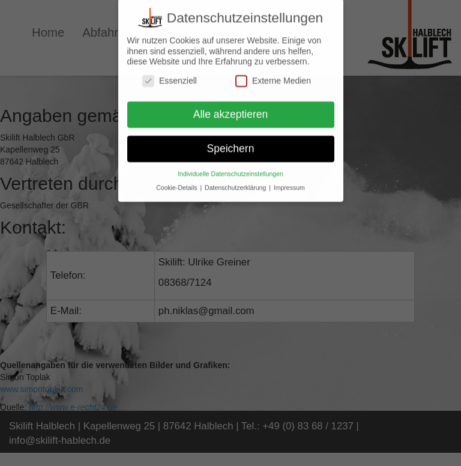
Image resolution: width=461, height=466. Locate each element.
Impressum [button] (289, 183)
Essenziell (169, 76)
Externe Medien (273, 76)
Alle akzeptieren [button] (230, 110)
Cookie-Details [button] (177, 183)
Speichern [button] (231, 145)
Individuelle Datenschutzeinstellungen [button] (230, 170)
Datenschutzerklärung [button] (236, 183)
